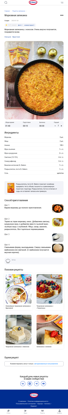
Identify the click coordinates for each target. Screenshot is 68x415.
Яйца (6, 141)
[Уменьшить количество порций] (55, 126)
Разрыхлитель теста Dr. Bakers (15, 169)
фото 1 (20, 25)
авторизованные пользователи (46, 364)
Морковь (7, 137)
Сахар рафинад (10, 161)
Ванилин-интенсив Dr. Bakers (15, 165)
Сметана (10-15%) (11, 157)
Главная (7, 11)
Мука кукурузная (10, 153)
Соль (6, 173)
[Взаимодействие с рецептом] (62, 15)
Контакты (47, 404)
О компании (22, 401)
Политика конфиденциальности (38, 401)
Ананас (7, 145)
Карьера (40, 404)
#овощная (7, 37)
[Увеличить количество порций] (61, 126)
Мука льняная (9, 149)
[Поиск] (5, 2)
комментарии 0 (29, 25)
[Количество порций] (58, 126)
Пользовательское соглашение (26, 404)
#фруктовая (16, 37)
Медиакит (34, 406)
